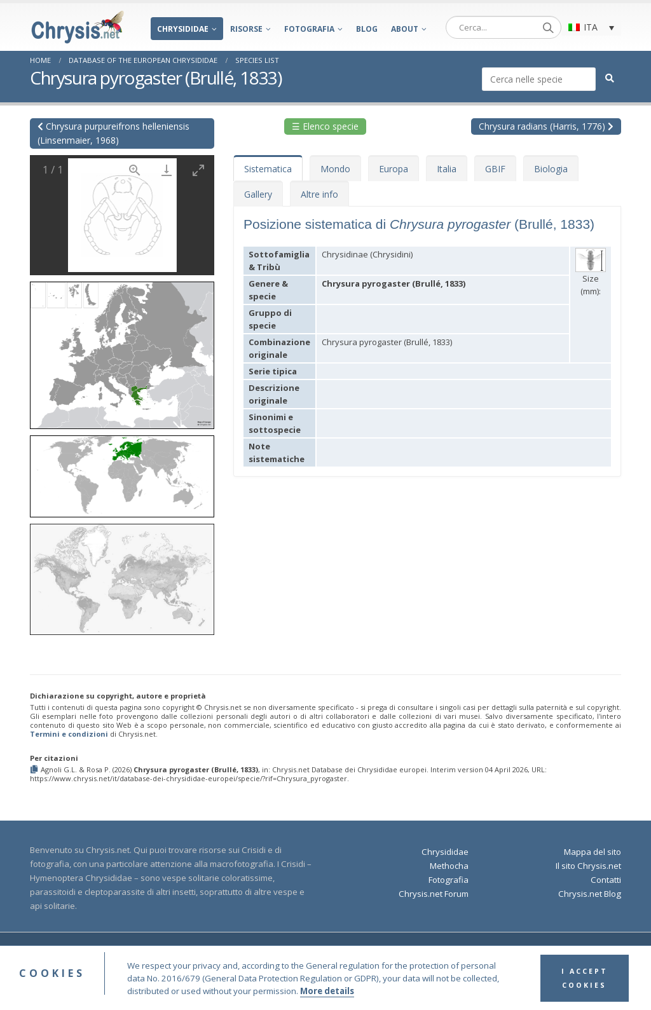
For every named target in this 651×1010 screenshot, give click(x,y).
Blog (367, 29)
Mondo (335, 169)
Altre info (319, 194)
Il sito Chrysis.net (588, 865)
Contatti (606, 879)
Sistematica (268, 169)
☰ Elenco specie (325, 126)
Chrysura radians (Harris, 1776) (546, 126)
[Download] (166, 170)
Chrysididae (183, 29)
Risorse (246, 29)
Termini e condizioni (69, 734)
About (404, 29)
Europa (393, 169)
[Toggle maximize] (198, 170)
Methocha (449, 865)
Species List (257, 60)
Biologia (551, 169)
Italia (446, 169)
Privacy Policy (462, 952)
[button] (122, 351)
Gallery (258, 194)
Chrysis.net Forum (434, 893)
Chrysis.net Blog (589, 893)
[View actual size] (135, 170)
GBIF (495, 169)
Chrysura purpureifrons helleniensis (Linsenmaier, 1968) (113, 133)
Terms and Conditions (392, 952)
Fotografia (309, 29)
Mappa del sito (592, 851)
